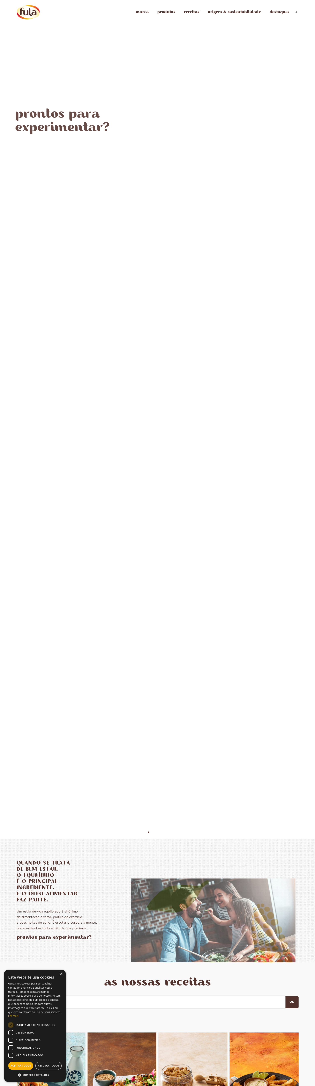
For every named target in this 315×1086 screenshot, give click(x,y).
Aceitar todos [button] (20, 1065)
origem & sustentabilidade (234, 11)
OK (292, 1001)
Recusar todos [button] (48, 1065)
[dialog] (35, 1026)
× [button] (61, 974)
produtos (166, 11)
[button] (35, 1075)
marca (142, 11)
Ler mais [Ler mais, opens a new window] (13, 1016)
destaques (280, 11)
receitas (191, 11)
